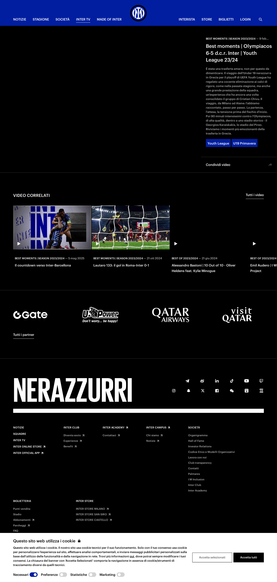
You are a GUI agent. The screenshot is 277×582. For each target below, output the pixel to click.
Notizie (18, 427)
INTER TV (83, 19)
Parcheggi (19, 525)
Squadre (19, 434)
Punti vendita (21, 509)
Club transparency (200, 463)
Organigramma (197, 435)
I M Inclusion (196, 479)
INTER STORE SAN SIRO (91, 514)
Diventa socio (72, 435)
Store (207, 19)
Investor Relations (199, 446)
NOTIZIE (19, 19)
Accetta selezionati (212, 557)
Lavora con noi (197, 457)
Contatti (193, 468)
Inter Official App (26, 453)
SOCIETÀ (63, 19)
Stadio (17, 514)
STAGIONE (41, 19)
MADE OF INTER (109, 19)
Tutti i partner (23, 335)
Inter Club (71, 427)
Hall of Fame (196, 441)
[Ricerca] (260, 19)
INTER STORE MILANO (90, 509)
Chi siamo (152, 435)
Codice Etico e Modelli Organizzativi (211, 452)
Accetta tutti (248, 557)
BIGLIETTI (226, 19)
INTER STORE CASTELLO (92, 520)
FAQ (15, 531)
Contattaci (109, 435)
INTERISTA (187, 19)
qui (132, 556)
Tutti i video (255, 195)
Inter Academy (113, 427)
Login (245, 19)
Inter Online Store (27, 446)
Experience (71, 441)
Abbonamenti (22, 520)
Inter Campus (156, 427)
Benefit (68, 446)
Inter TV (19, 440)
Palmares (194, 474)
